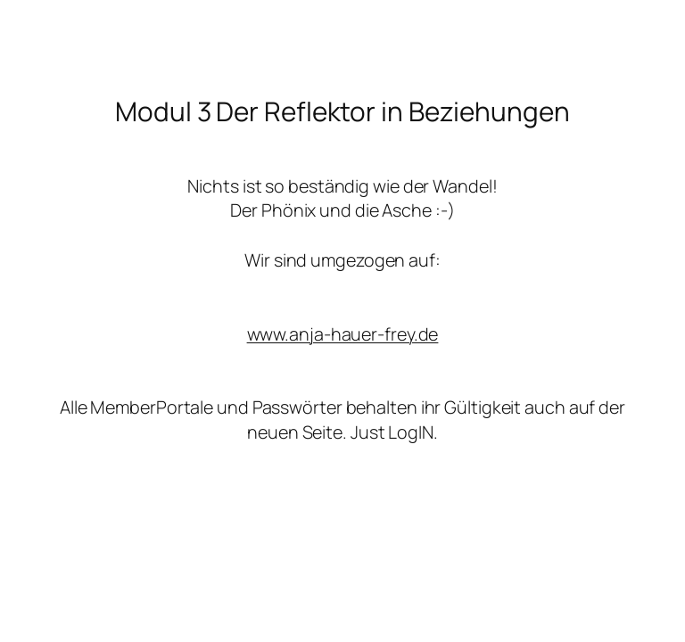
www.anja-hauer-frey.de (343, 334)
